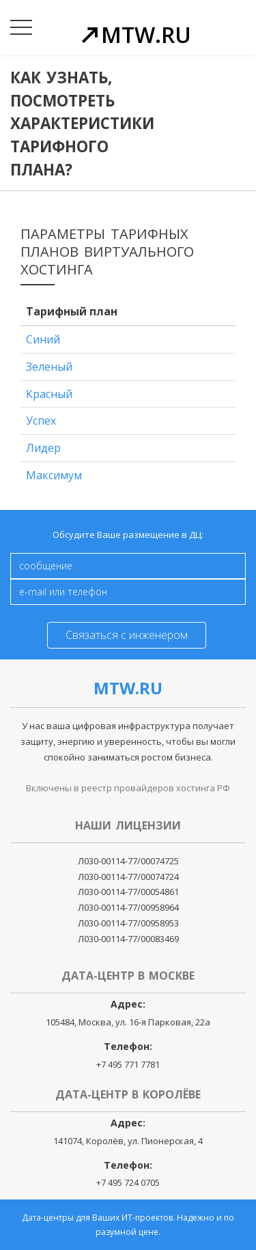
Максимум (54, 475)
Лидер (43, 447)
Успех (41, 420)
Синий (43, 339)
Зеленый (49, 366)
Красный (49, 393)
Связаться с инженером (127, 634)
